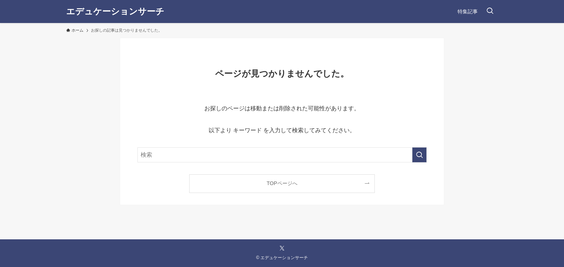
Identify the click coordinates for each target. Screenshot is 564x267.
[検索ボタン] (490, 11)
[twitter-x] (282, 248)
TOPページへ (282, 183)
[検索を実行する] (419, 154)
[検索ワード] (282, 154)
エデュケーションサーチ (115, 11)
